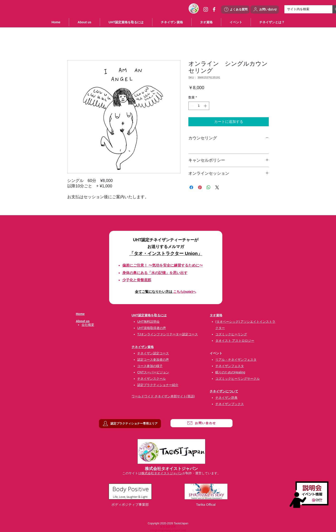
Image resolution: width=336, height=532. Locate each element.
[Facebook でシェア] (191, 187)
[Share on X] (217, 187)
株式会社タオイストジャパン (161, 473)
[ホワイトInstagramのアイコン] (206, 9)
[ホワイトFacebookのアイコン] (214, 9)
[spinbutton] (199, 106)
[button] (236, 22)
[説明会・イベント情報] (309, 494)
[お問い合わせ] (264, 9)
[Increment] (206, 106)
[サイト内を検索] (305, 9)
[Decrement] (192, 106)
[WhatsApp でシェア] (208, 187)
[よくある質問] (235, 9)
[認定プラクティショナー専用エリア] (130, 423)
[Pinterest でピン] (200, 187)
